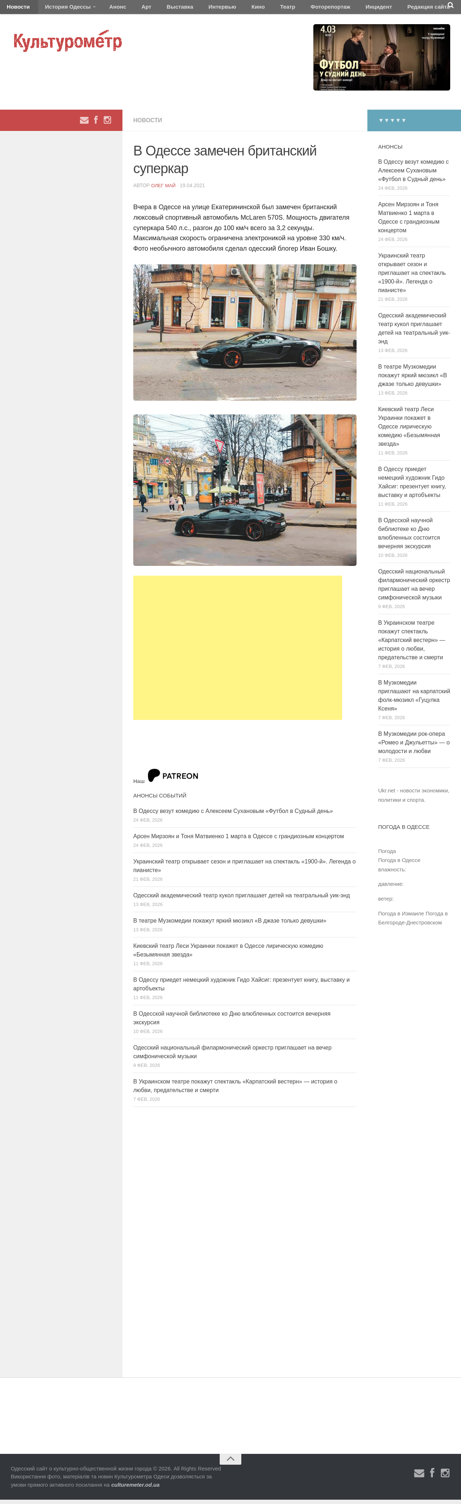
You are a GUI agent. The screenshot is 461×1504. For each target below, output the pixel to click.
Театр (246, 9)
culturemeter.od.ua (135, 1489)
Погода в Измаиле (401, 917)
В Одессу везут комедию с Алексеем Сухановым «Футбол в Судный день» (233, 815)
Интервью (192, 9)
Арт (129, 9)
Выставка (156, 9)
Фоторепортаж (283, 9)
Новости (16, 9)
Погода (387, 855)
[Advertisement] (237, 652)
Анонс (105, 9)
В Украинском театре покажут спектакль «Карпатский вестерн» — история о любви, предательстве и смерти (411, 644)
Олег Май (164, 190)
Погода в (399, 864)
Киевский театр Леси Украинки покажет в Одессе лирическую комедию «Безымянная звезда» (409, 430)
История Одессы (59, 9)
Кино (222, 9)
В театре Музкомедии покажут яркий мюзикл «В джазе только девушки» (229, 925)
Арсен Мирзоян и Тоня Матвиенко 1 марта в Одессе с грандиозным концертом (238, 840)
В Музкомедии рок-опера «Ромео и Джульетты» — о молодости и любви (414, 746)
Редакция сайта (370, 9)
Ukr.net (386, 794)
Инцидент (326, 9)
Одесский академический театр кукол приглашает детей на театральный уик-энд (241, 899)
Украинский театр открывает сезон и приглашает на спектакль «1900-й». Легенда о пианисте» (412, 276)
